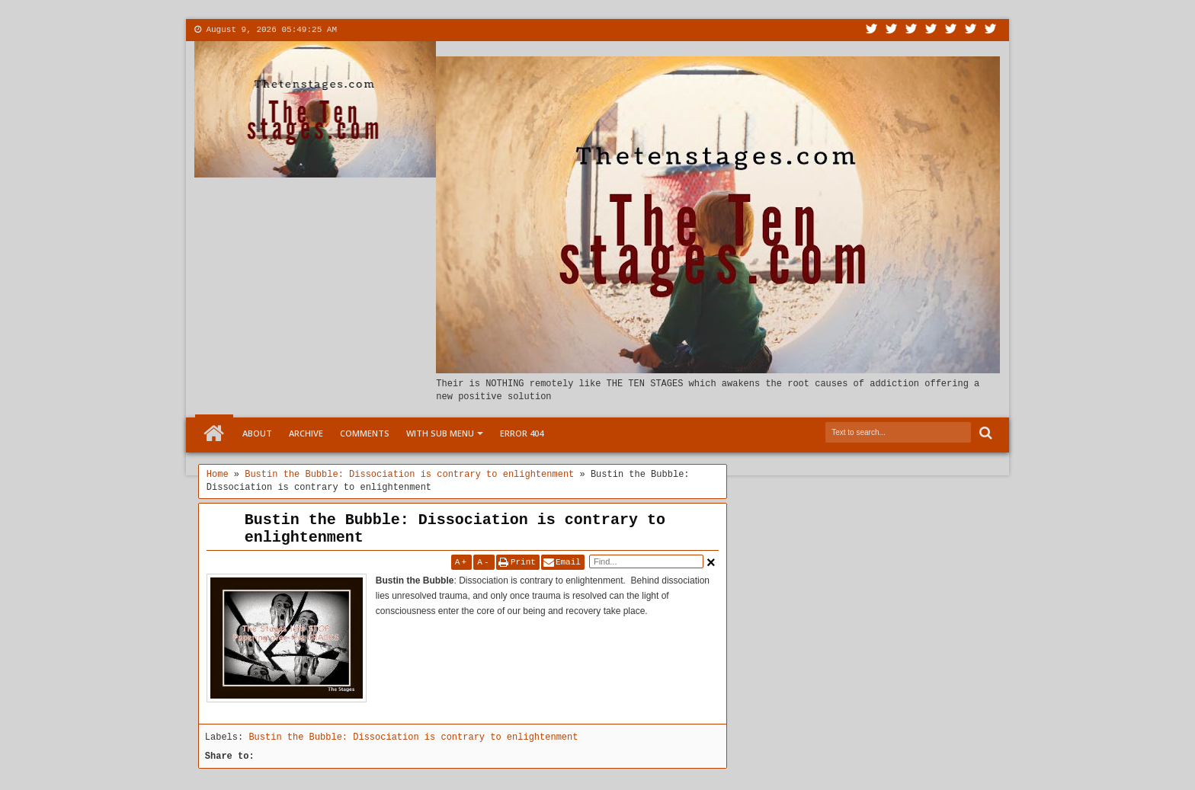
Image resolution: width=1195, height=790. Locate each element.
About (357, 29)
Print (523, 562)
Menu (495, 29)
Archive (306, 433)
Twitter (872, 30)
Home (214, 433)
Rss (931, 30)
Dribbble (971, 30)
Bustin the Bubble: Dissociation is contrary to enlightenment (455, 528)
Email (568, 562)
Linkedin (951, 30)
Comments (364, 433)
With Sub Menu (440, 433)
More (449, 29)
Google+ (911, 30)
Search (984, 433)
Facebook (892, 30)
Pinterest (991, 30)
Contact (404, 29)
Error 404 (521, 433)
